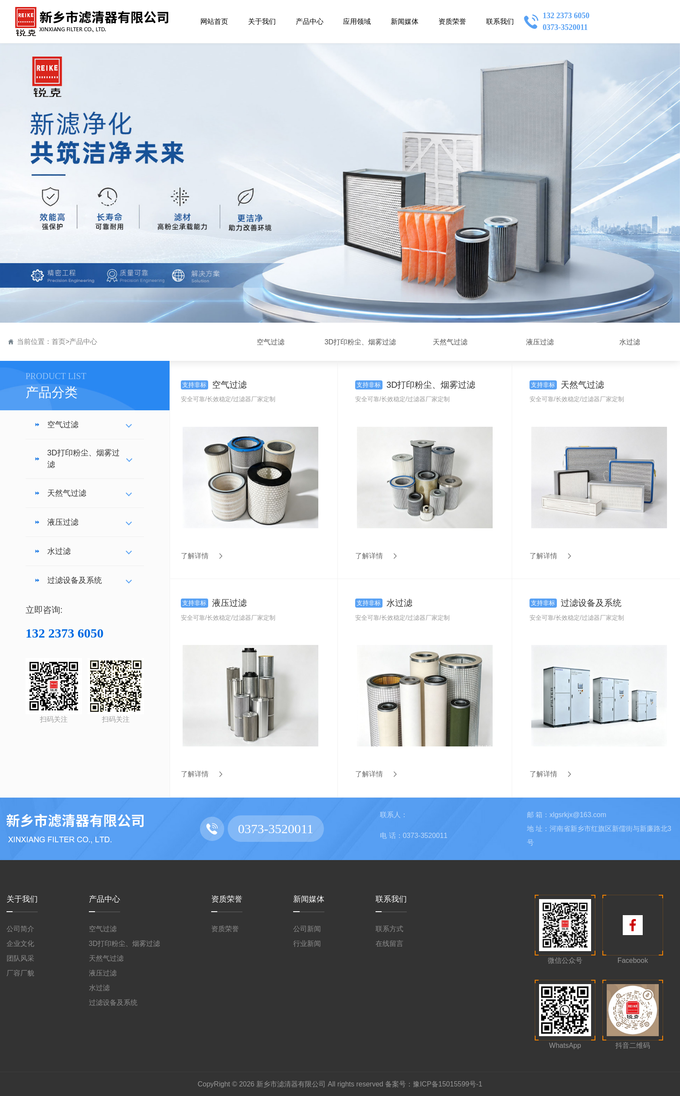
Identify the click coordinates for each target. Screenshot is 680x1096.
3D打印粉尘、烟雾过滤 (77, 458)
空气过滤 (56, 424)
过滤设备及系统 (68, 580)
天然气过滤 (60, 493)
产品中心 (83, 341)
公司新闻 (307, 928)
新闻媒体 (308, 898)
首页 (58, 341)
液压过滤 (56, 522)
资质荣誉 (226, 898)
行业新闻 (307, 943)
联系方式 (389, 928)
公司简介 (20, 928)
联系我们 (391, 898)
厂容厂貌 (20, 972)
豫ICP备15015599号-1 (447, 1083)
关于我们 (22, 898)
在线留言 (389, 943)
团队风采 (20, 958)
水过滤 (52, 551)
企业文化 (20, 943)
